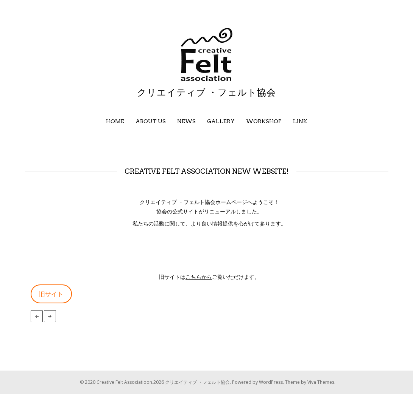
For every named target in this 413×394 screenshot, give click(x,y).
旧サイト (51, 294)
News (186, 121)
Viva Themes (320, 382)
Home (115, 121)
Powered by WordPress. (258, 382)
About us (151, 121)
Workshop (264, 121)
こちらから (198, 276)
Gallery (221, 121)
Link (300, 121)
